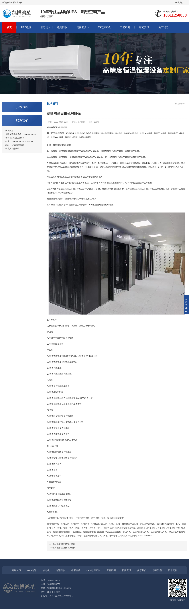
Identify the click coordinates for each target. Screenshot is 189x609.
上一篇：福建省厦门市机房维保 (62, 544)
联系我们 (179, 2)
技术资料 (172, 570)
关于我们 (163, 27)
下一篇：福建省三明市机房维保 (62, 548)
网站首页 (16, 570)
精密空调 (81, 27)
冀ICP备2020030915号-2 (61, 595)
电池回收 (62, 27)
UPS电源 (26, 27)
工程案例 (125, 27)
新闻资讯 (144, 27)
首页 (9, 27)
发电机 (44, 27)
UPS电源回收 (103, 27)
